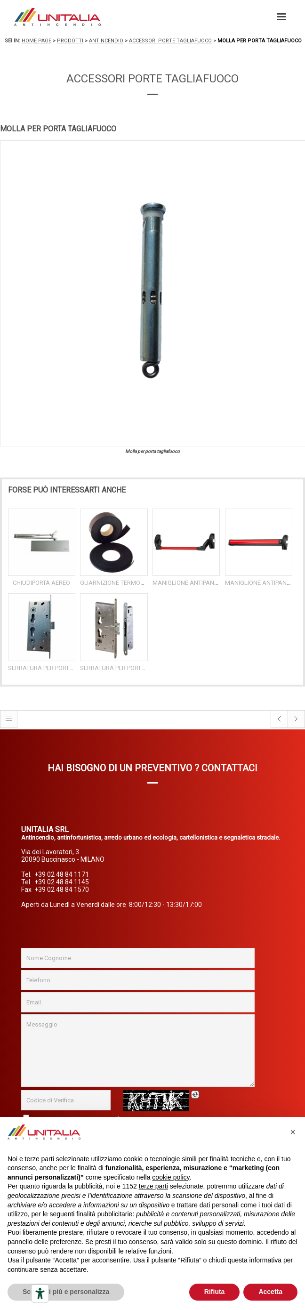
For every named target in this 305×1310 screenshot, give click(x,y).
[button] (292, 1132)
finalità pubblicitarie (104, 1214)
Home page (36, 41)
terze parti (153, 1186)
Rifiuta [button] (214, 1291)
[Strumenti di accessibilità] (40, 1293)
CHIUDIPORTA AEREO (41, 582)
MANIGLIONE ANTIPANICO (188, 582)
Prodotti (70, 41)
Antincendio (106, 41)
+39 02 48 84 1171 (61, 874)
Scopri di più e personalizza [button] (66, 1291)
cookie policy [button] (170, 1177)
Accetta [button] (270, 1291)
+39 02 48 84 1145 (61, 882)
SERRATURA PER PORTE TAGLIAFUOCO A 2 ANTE (146, 667)
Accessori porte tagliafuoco (170, 41)
